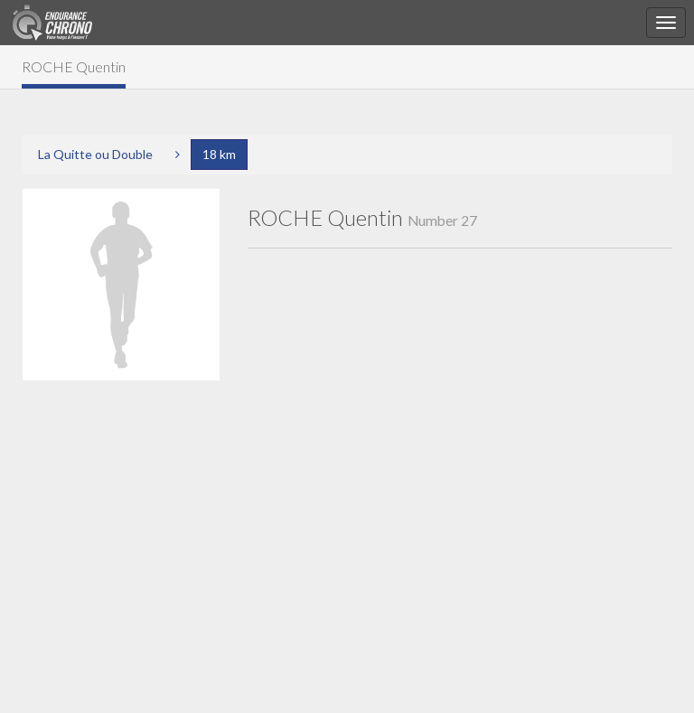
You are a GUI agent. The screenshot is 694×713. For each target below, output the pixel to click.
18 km (219, 154)
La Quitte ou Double (95, 154)
